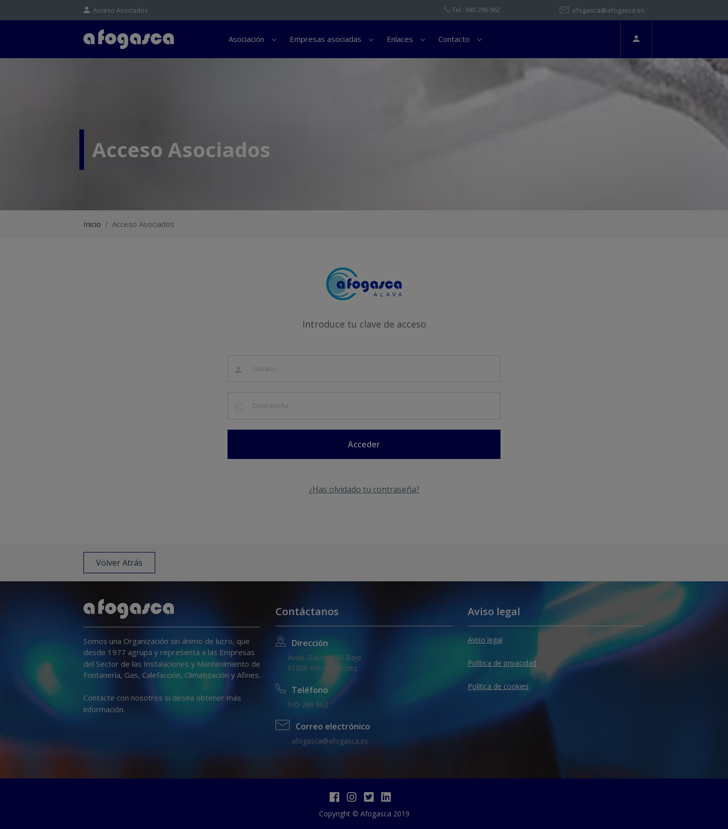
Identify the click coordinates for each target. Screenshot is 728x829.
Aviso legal (485, 639)
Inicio (92, 224)
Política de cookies (498, 686)
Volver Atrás (119, 562)
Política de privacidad (502, 663)
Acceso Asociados (115, 10)
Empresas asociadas (325, 39)
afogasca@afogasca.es (602, 10)
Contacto (454, 39)
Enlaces (400, 39)
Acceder (364, 444)
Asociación (246, 39)
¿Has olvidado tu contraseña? (364, 489)
